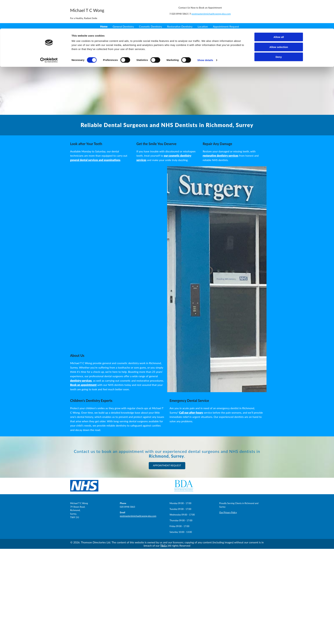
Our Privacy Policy (228, 512)
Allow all (278, 15)
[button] (167, 465)
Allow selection (278, 25)
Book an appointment (83, 384)
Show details (205, 38)
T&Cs (163, 545)
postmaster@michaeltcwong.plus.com (138, 516)
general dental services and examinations (95, 160)
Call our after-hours (191, 412)
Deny (279, 35)
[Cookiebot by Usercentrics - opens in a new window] (49, 38)
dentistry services (81, 380)
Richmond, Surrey (166, 456)
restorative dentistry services (220, 155)
